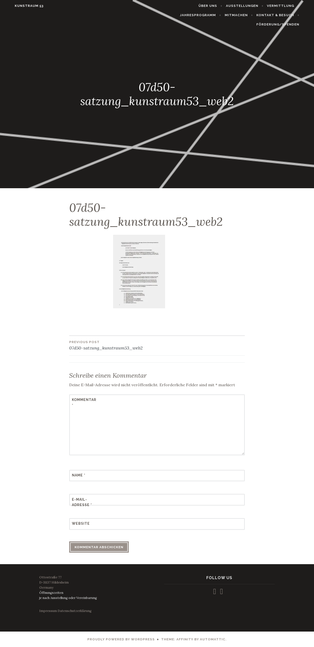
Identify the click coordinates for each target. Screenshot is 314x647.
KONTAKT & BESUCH (237, 15)
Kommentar (84, 402)
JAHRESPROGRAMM (284, 6)
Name (78, 475)
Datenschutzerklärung (75, 611)
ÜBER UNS (171, 6)
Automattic (212, 639)
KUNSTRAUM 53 (20, 6)
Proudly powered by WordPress (121, 639)
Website (81, 523)
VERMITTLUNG (244, 6)
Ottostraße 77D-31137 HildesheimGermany (54, 582)
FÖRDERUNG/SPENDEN (286, 15)
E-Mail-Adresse (82, 502)
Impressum (48, 611)
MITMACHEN (197, 15)
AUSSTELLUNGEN (206, 6)
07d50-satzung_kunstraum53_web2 (113, 345)
